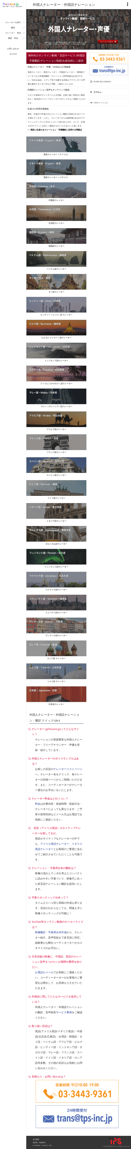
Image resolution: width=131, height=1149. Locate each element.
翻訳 (13, 28)
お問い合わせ (13, 49)
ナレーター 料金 (13, 33)
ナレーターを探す (13, 22)
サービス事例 (64, 1012)
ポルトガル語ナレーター (56, 544)
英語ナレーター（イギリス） (56, 177)
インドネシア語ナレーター (56, 361)
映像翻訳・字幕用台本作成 (51, 932)
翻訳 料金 (13, 38)
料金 (37, 803)
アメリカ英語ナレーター (54, 843)
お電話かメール (44, 972)
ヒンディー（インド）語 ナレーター (56, 315)
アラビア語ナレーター (56, 429)
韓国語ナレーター (56, 246)
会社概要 (36, 1139)
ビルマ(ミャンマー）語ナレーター (56, 338)
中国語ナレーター (56, 200)
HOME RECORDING (102, 82)
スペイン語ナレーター (56, 475)
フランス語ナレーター (56, 452)
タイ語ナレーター (56, 292)
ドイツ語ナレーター (56, 498)
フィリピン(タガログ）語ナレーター (56, 383)
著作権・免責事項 (39, 1142)
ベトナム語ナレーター (56, 269)
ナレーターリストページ (67, 769)
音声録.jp (97, 92)
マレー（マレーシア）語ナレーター (56, 406)
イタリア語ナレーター (56, 521)
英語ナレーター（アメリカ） (56, 154)
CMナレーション (101, 103)
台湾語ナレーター (56, 223)
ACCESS (13, 54)
